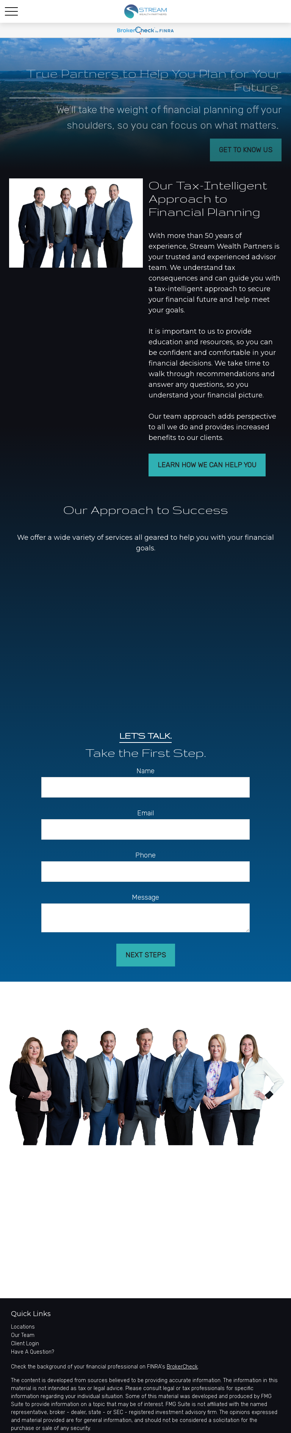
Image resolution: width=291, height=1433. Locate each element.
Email (145, 813)
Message (145, 897)
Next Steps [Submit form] (145, 955)
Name (145, 771)
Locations (23, 1327)
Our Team (22, 1335)
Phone (145, 855)
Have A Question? (32, 1352)
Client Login (25, 1343)
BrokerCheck (182, 1367)
